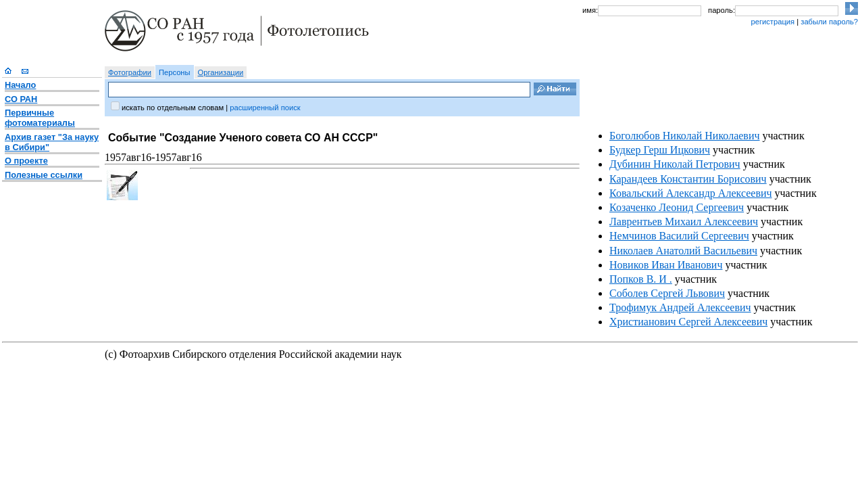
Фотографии (129, 72)
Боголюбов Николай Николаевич (684, 135)
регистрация (772, 22)
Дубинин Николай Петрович (674, 164)
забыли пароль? (829, 22)
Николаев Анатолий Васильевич (683, 250)
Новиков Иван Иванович (665, 265)
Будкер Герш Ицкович (659, 150)
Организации (221, 72)
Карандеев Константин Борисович (688, 179)
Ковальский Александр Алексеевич (690, 193)
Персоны (175, 72)
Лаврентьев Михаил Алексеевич (683, 221)
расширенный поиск (265, 107)
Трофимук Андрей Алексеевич (680, 307)
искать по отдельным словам (173, 107)
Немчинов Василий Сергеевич (679, 235)
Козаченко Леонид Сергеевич (676, 207)
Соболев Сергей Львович (667, 293)
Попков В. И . (640, 279)
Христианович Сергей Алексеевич (688, 321)
